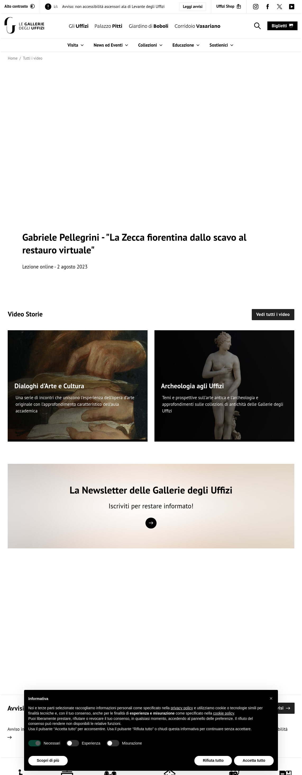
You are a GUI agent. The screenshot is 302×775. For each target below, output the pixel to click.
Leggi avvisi (193, 6)
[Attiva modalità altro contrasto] (19, 6)
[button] (271, 698)
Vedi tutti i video (273, 314)
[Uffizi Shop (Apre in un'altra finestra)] (228, 6)
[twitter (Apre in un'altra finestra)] (280, 6)
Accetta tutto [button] (253, 760)
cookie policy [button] (223, 713)
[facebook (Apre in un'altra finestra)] (268, 6)
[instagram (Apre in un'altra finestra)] (256, 6)
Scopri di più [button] (48, 760)
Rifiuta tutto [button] (213, 760)
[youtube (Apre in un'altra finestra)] (292, 6)
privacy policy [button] (182, 708)
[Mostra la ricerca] (256, 26)
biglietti (282, 26)
